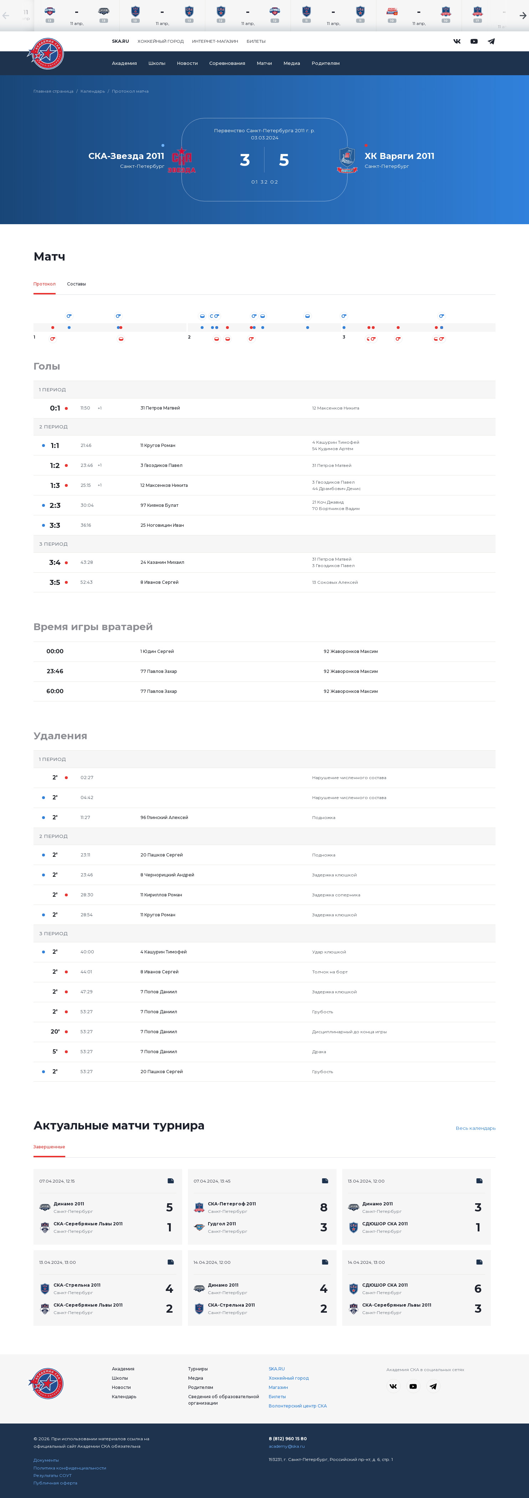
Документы (46, 1460)
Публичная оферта (55, 1483)
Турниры (198, 1368)
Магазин (278, 1387)
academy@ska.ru (287, 1446)
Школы (156, 63)
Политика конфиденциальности (70, 1468)
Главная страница (53, 91)
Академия (124, 63)
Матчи (264, 63)
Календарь (93, 91)
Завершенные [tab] (49, 1146)
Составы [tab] (76, 284)
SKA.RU (277, 1368)
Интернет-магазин (215, 41)
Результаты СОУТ (53, 1475)
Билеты (256, 41)
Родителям (326, 63)
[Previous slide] (21, 15)
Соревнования (227, 63)
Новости (187, 63)
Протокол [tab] (45, 284)
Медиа (291, 63)
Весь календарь (475, 1128)
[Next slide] (507, 15)
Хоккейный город (161, 41)
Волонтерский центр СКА (298, 1406)
